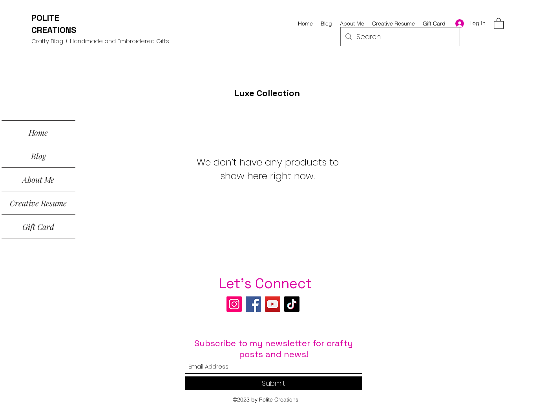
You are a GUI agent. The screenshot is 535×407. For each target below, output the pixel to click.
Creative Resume (38, 203)
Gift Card (38, 226)
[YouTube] (272, 304)
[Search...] (399, 36)
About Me (38, 179)
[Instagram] (234, 304)
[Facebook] (253, 304)
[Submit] (273, 383)
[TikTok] (291, 304)
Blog (38, 156)
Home (38, 132)
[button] (499, 23)
